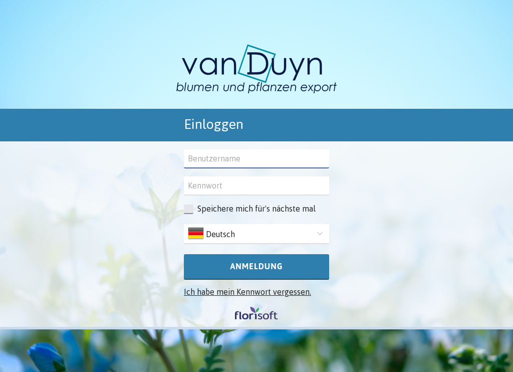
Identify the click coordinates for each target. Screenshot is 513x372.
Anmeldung (256, 266)
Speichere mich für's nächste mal (256, 209)
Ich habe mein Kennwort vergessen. (247, 292)
